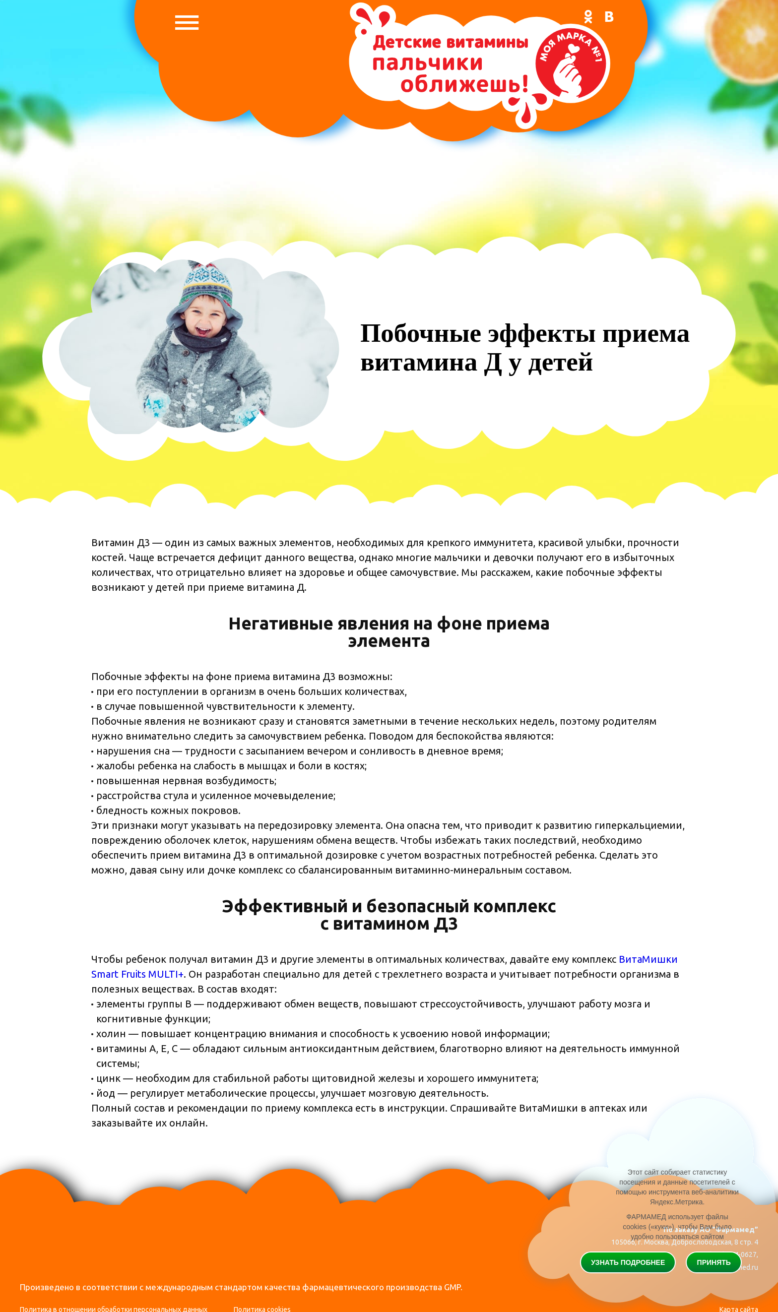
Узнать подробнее (628, 1262)
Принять (714, 1262)
